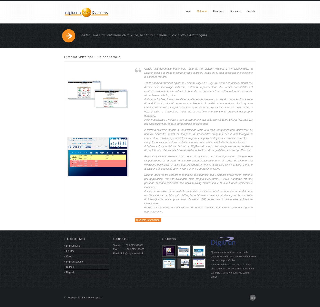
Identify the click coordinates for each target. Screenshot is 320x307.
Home (187, 11)
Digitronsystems (74, 261)
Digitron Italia (73, 245)
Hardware (218, 11)
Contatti (251, 11)
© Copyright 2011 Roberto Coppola (83, 297)
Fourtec (70, 251)
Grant (69, 256)
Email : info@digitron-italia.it (128, 253)
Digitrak (70, 272)
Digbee (70, 267)
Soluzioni (202, 11)
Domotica (235, 11)
